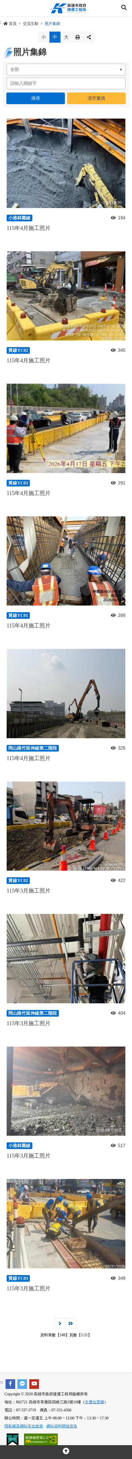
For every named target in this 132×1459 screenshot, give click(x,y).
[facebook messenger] (22, 1384)
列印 (77, 37)
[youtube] (34, 1384)
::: (1, 1382)
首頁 (10, 24)
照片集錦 (52, 24)
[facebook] (10, 1384)
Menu (8, 8)
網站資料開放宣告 (61, 1426)
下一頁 (60, 1323)
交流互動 (30, 24)
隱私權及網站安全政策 (23, 1426)
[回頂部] (66, 1452)
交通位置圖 (94, 1402)
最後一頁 (70, 1323)
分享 (88, 37)
